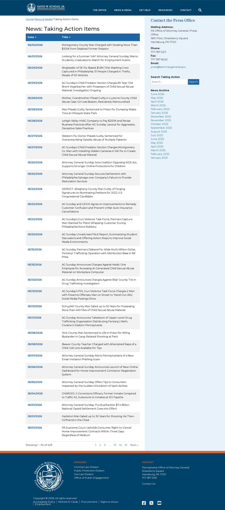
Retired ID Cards (68, 501)
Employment (43, 504)
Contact (186, 10)
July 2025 (157, 135)
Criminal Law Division (86, 467)
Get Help (145, 10)
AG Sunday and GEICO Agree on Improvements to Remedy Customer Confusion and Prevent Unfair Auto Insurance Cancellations (99, 208)
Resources (165, 10)
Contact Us (148, 483)
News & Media (122, 10)
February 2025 (160, 154)
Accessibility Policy (44, 501)
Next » (134, 445)
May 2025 (157, 142)
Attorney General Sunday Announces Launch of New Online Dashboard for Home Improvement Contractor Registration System (100, 371)
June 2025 (157, 139)
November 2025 (161, 120)
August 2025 (159, 131)
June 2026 (157, 94)
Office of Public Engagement (91, 477)
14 (120, 445)
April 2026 (157, 101)
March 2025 (158, 150)
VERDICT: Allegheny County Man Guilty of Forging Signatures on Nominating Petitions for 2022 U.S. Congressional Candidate (93, 193)
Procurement (89, 501)
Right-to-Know (109, 501)
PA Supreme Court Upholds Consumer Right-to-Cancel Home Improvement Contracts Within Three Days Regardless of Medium (96, 431)
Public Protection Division (89, 470)
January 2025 (159, 157)
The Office (99, 10)
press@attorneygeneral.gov (168, 67)
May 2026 (157, 97)
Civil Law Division (84, 474)
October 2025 (159, 124)
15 (126, 445)
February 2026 (160, 109)
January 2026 (159, 112)
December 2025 (161, 116)
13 (115, 445)
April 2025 (157, 146)
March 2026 (158, 105)
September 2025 (161, 127)
